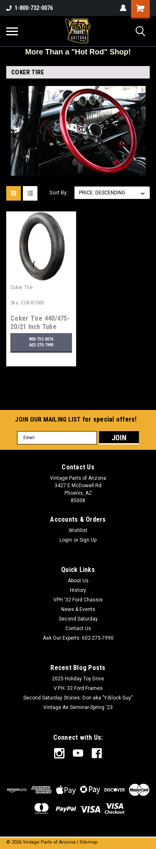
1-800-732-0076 (29, 8)
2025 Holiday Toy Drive (78, 679)
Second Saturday (78, 619)
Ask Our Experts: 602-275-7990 (78, 638)
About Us (78, 581)
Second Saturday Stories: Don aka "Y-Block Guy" (78, 698)
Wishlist (78, 530)
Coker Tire (21, 287)
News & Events (78, 609)
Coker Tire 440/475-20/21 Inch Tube (40, 322)
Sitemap (88, 842)
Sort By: (59, 192)
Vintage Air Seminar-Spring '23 (78, 707)
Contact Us (78, 628)
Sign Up (88, 540)
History (78, 590)
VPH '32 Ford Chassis (78, 600)
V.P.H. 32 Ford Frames (78, 688)
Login (65, 540)
